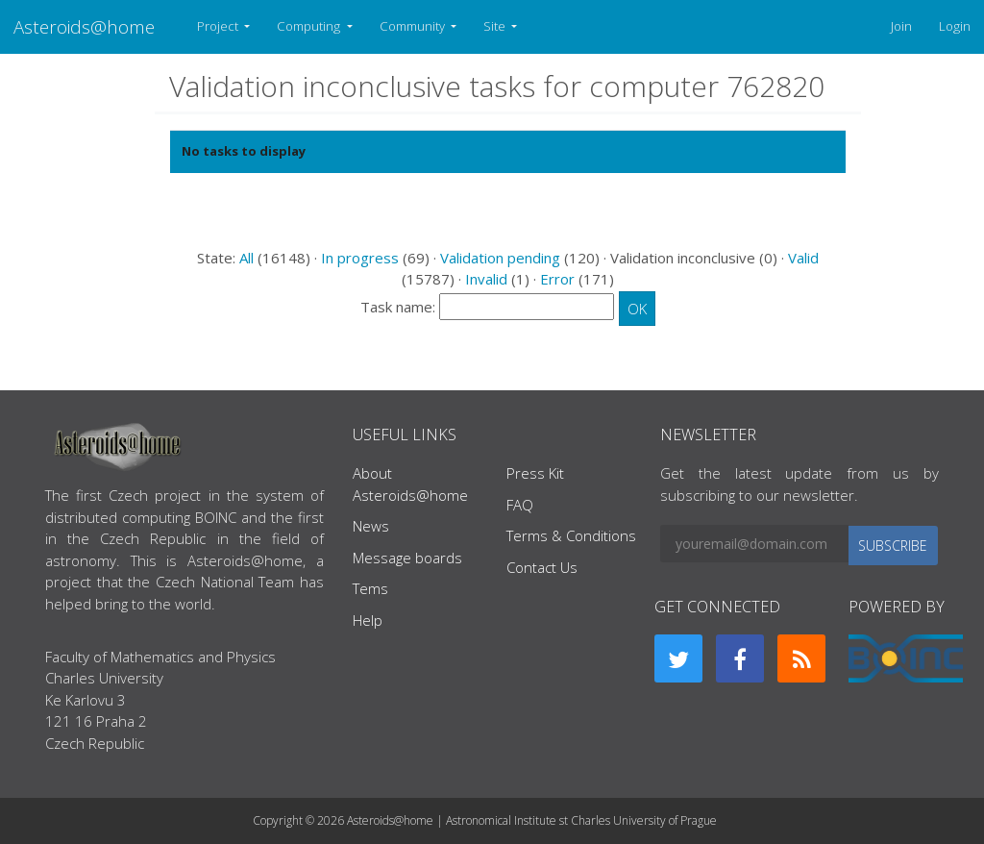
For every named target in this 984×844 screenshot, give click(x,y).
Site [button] (495, 26)
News (371, 525)
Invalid (486, 278)
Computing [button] (310, 26)
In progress (360, 257)
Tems (370, 588)
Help (367, 620)
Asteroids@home (84, 26)
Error (557, 278)
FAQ (519, 504)
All (246, 257)
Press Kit (535, 473)
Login (955, 26)
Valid (803, 257)
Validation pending (500, 257)
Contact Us (542, 567)
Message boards (407, 557)
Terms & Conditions (571, 535)
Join (901, 26)
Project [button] (219, 26)
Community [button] (414, 26)
